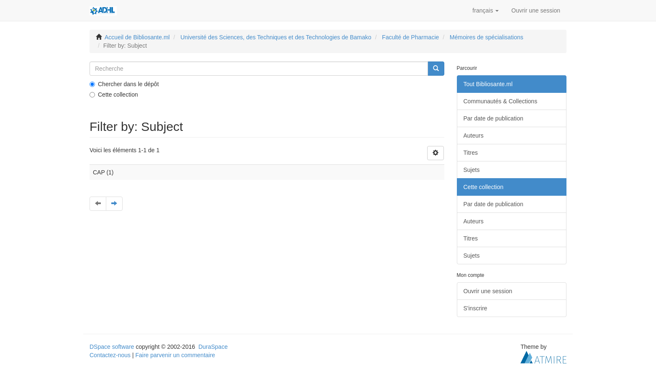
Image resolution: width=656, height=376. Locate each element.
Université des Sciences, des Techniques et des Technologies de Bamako (275, 37)
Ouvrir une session (488, 291)
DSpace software (112, 346)
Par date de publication (493, 118)
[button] (485, 10)
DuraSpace (213, 346)
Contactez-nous (110, 355)
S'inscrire (475, 308)
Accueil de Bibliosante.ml (137, 37)
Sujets (472, 169)
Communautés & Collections (501, 101)
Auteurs (474, 135)
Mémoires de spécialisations (486, 37)
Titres (471, 152)
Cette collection (114, 94)
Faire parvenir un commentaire (175, 355)
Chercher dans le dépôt (124, 84)
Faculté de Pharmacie (410, 37)
